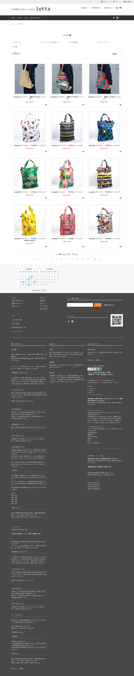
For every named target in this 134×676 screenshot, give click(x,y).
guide (13, 18)
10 (88, 258)
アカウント (105, 1)
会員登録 (128, 1)
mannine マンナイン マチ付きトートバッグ (29, 145)
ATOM (16, 320)
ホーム (13, 24)
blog (26, 18)
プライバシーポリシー (17, 325)
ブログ (13, 314)
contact (20, 18)
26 (95, 258)
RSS (12, 320)
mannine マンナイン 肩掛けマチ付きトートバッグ (29, 97)
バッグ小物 (20, 24)
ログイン (117, 1)
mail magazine (35, 18)
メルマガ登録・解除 (17, 317)
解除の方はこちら (110, 304)
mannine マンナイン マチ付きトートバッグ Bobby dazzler (29, 239)
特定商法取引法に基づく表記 (19, 323)
